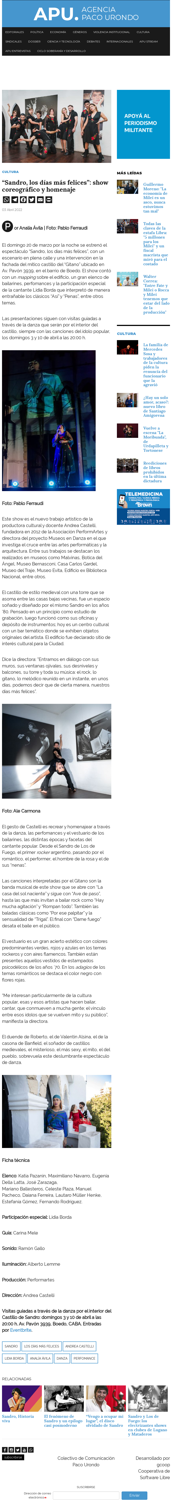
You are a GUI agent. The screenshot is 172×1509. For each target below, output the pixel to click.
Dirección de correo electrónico (37, 1495)
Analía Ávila (40, 1358)
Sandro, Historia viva (18, 1418)
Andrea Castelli (79, 1346)
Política (36, 32)
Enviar (134, 1495)
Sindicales (13, 41)
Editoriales (14, 32)
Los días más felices (41, 1346)
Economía (58, 32)
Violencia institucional (111, 32)
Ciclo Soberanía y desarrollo (61, 51)
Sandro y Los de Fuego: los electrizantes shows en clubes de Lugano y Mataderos (147, 1425)
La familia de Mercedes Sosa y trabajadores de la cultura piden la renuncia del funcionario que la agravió (155, 364)
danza (62, 1358)
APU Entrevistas (17, 51)
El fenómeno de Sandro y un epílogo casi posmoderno (63, 1421)
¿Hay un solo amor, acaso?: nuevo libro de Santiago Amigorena (156, 406)
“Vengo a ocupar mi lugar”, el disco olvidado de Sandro (104, 1421)
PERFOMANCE (84, 1358)
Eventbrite (20, 1330)
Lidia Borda (14, 1358)
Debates (93, 41)
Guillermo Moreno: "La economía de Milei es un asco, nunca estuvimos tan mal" (155, 198)
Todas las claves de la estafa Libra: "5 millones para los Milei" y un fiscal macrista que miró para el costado (155, 243)
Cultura (143, 32)
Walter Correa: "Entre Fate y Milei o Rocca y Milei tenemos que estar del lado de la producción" (156, 294)
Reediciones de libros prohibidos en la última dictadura (155, 472)
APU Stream (149, 41)
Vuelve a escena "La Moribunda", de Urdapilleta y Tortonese (155, 439)
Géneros (80, 32)
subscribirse (13, 1457)
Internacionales (120, 41)
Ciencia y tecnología (63, 41)
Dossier (34, 41)
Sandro (11, 1346)
